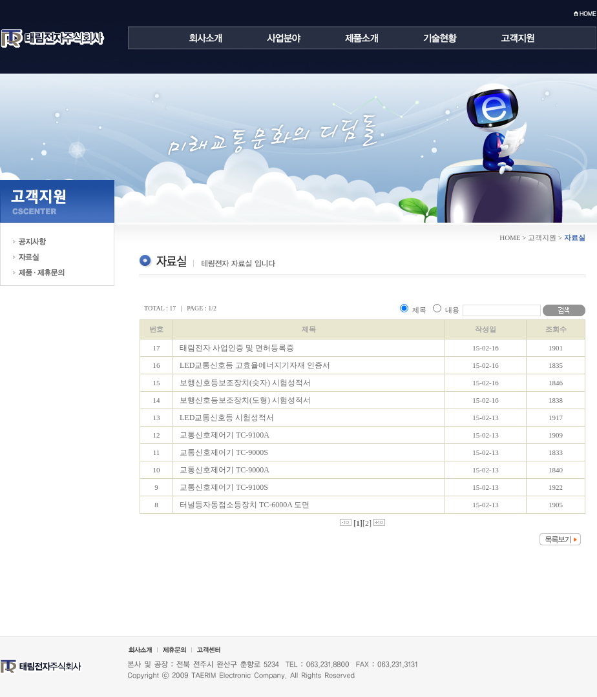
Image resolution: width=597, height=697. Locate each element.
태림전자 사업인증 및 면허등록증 (237, 347)
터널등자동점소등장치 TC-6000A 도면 (244, 504)
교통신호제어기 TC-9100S (224, 487)
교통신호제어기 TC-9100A (224, 434)
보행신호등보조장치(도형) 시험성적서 (245, 400)
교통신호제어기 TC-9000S (224, 452)
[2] (367, 523)
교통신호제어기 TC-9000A (224, 469)
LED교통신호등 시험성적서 (227, 417)
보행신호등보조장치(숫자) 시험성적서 (245, 382)
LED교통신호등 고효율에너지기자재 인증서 (255, 365)
